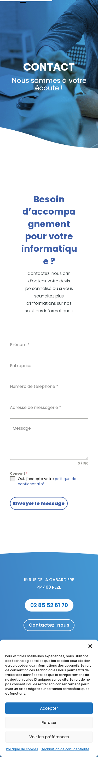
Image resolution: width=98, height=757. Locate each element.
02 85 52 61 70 (49, 605)
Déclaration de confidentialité (65, 749)
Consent (18, 473)
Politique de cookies (22, 749)
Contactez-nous (49, 625)
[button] (90, 646)
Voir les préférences (49, 737)
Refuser (49, 722)
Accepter (49, 708)
